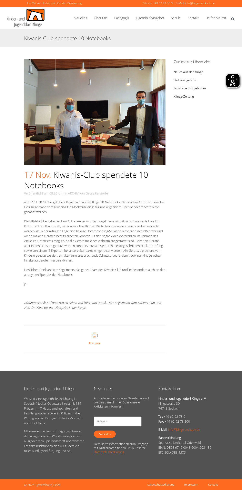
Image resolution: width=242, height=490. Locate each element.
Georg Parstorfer (97, 193)
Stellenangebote (185, 80)
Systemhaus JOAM (48, 485)
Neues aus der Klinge (188, 72)
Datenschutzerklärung (109, 452)
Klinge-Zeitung (184, 96)
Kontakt (213, 484)
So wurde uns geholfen (190, 88)
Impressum (191, 484)
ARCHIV (73, 193)
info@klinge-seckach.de (200, 3)
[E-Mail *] (118, 421)
